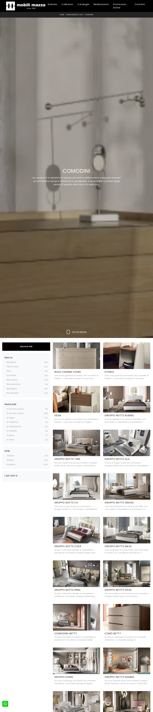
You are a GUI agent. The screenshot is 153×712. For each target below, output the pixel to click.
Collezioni (67, 4)
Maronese (12, 379)
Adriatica (11, 362)
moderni (11, 464)
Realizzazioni (101, 4)
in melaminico (14, 426)
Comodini (89, 15)
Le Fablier (11, 375)
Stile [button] (7, 451)
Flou (9, 371)
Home (62, 15)
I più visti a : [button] (11, 475)
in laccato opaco (15, 413)
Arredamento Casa (74, 15)
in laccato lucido (15, 408)
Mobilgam (12, 388)
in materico (13, 422)
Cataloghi (83, 4)
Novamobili (12, 393)
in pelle (10, 435)
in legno (11, 417)
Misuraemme (13, 384)
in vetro (10, 439)
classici (10, 455)
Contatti (140, 4)
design (10, 460)
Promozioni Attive (119, 6)
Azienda (52, 4)
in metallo (12, 430)
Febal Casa (12, 366)
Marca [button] (8, 357)
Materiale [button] (10, 404)
